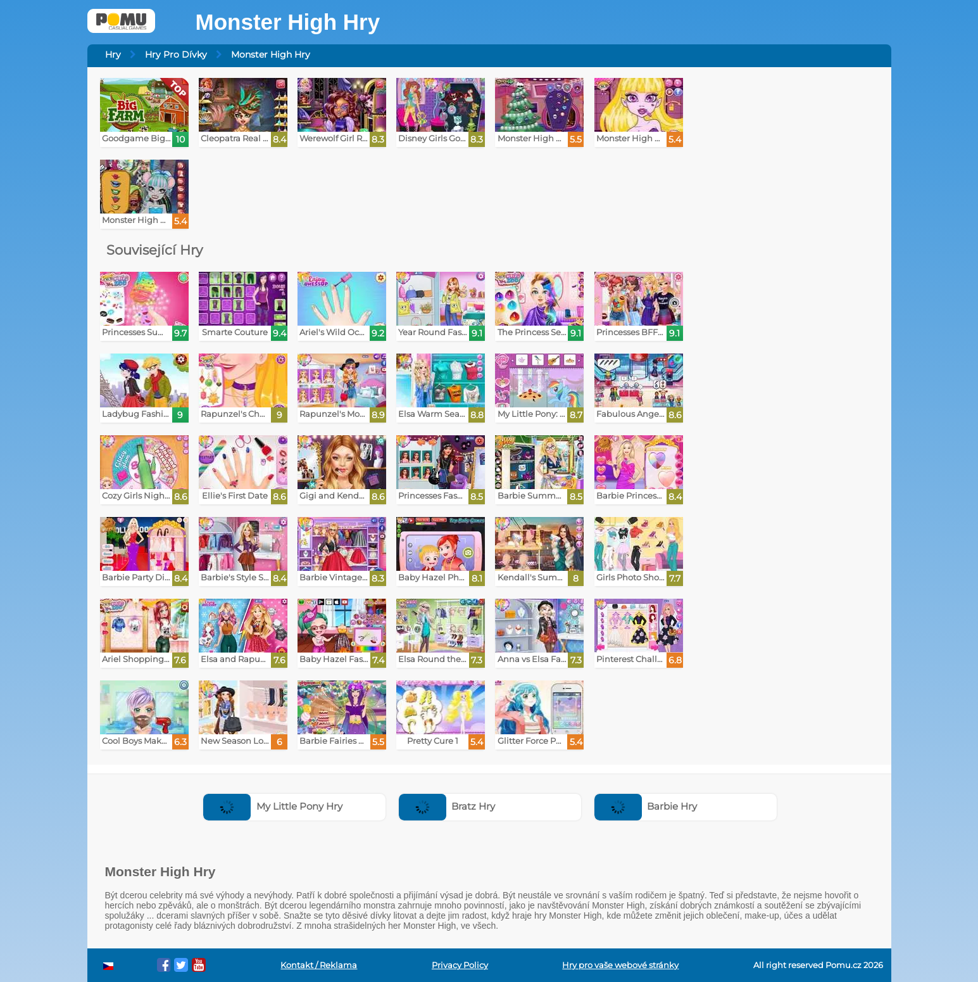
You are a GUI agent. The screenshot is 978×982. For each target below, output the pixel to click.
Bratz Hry (447, 806)
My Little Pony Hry (272, 806)
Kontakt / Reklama (318, 965)
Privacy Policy (460, 965)
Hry (113, 54)
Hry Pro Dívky (176, 54)
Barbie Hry (646, 806)
